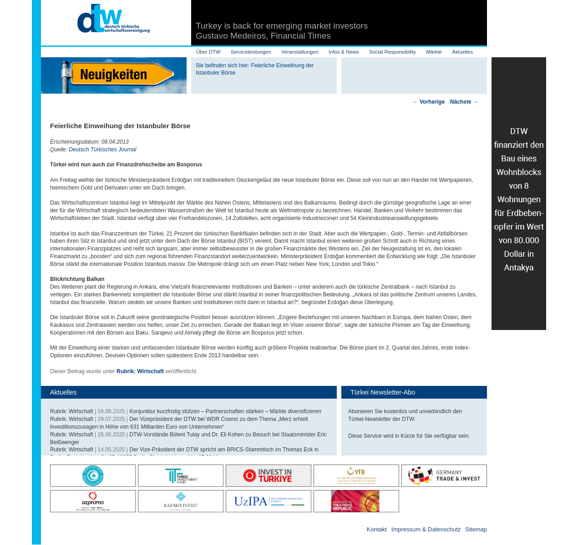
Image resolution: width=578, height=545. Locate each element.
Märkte (433, 52)
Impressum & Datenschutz (426, 529)
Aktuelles (462, 52)
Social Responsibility (392, 52)
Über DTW (208, 52)
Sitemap (476, 529)
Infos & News (344, 52)
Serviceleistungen (251, 52)
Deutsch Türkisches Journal (102, 149)
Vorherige (429, 102)
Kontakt (377, 529)
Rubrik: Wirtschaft (140, 371)
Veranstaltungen (299, 52)
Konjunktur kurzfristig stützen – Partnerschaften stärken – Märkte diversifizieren (225, 411)
